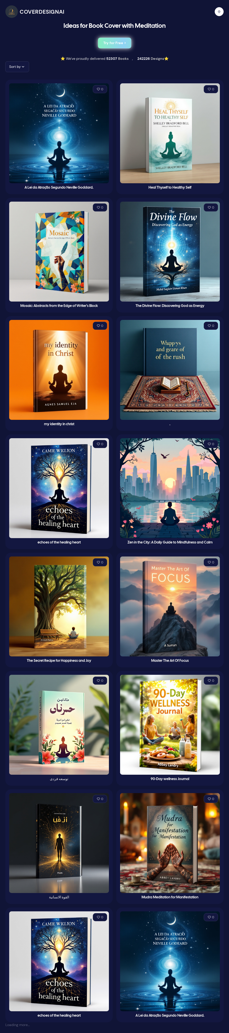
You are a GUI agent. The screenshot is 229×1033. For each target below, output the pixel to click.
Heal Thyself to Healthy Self (169, 187)
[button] (17, 66)
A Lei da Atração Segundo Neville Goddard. (59, 187)
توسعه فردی (59, 779)
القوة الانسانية (59, 897)
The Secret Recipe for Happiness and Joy (59, 660)
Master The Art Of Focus (170, 660)
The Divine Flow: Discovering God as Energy (170, 306)
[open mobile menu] (219, 11)
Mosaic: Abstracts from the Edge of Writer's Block (59, 306)
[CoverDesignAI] (34, 11)
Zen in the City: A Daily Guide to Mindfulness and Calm (170, 542)
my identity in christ (59, 424)
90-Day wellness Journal (170, 779)
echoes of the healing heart (59, 542)
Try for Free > (114, 43)
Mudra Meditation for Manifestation (170, 897)
